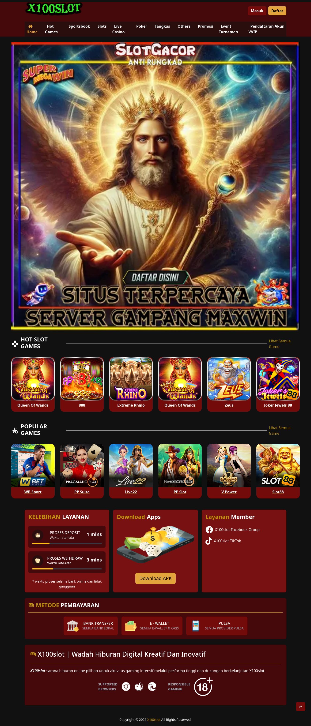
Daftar (277, 10)
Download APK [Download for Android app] (155, 578)
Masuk (257, 10)
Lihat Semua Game (280, 343)
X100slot (153, 719)
